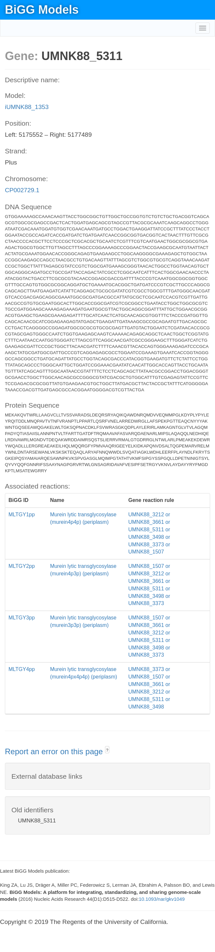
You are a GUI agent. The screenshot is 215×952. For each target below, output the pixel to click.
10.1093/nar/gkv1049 (162, 899)
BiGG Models (42, 9)
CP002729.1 (22, 190)
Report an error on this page (55, 751)
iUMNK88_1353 (27, 106)
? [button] (107, 750)
